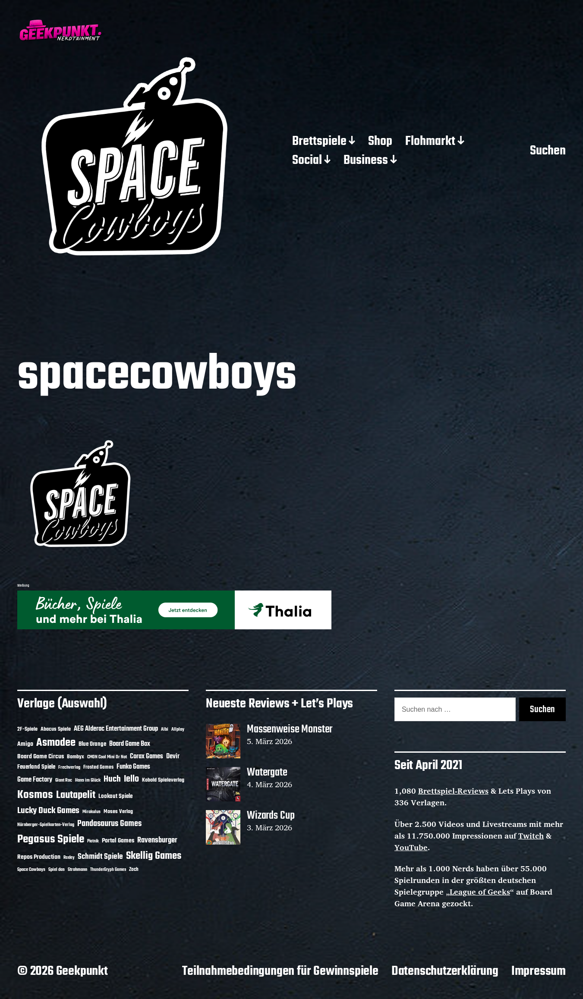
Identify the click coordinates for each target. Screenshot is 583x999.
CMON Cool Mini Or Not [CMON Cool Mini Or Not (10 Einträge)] (107, 757)
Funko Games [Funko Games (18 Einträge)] (133, 767)
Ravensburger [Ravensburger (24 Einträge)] (157, 840)
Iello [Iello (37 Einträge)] (131, 779)
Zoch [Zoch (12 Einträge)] (134, 869)
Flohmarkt (430, 142)
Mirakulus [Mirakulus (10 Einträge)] (91, 811)
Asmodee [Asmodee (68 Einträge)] (56, 742)
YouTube (411, 847)
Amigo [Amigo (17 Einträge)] (25, 744)
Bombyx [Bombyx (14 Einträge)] (75, 756)
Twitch (531, 835)
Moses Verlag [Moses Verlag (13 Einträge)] (118, 811)
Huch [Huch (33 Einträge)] (112, 779)
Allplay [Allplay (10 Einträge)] (177, 729)
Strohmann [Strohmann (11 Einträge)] (77, 869)
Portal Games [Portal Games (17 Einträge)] (118, 841)
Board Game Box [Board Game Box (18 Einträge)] (129, 744)
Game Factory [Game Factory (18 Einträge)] (34, 780)
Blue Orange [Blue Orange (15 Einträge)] (92, 744)
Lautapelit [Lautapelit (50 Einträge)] (75, 795)
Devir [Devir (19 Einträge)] (173, 756)
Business (365, 161)
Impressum (538, 971)
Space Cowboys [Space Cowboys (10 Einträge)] (31, 869)
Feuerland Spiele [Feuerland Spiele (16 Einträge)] (36, 767)
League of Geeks (480, 891)
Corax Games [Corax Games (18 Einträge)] (146, 756)
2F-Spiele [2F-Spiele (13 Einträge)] (27, 729)
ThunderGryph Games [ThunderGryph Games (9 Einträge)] (108, 870)
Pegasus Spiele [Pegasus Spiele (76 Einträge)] (50, 839)
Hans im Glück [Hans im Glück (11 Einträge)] (88, 780)
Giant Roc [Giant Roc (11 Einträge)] (63, 780)
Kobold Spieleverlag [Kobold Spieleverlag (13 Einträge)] (163, 780)
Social (307, 161)
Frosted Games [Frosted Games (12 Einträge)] (98, 767)
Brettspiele (319, 142)
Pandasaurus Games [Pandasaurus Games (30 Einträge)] (109, 823)
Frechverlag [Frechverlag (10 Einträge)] (69, 767)
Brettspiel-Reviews (453, 790)
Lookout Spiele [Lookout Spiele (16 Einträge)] (115, 796)
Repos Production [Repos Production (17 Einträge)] (38, 857)
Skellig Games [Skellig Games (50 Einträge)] (153, 856)
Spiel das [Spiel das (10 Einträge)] (56, 869)
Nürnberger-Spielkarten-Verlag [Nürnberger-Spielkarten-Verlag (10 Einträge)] (45, 824)
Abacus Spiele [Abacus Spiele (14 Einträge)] (56, 729)
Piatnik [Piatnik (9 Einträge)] (93, 841)
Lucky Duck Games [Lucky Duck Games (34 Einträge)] (48, 810)
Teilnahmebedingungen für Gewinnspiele (280, 971)
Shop (380, 142)
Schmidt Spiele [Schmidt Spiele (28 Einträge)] (100, 857)
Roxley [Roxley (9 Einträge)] (69, 857)
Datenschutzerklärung (444, 971)
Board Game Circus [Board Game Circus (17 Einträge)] (40, 757)
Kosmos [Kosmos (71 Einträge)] (35, 795)
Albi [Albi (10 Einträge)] (164, 729)
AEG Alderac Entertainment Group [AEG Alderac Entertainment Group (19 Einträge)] (116, 729)
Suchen (548, 151)
